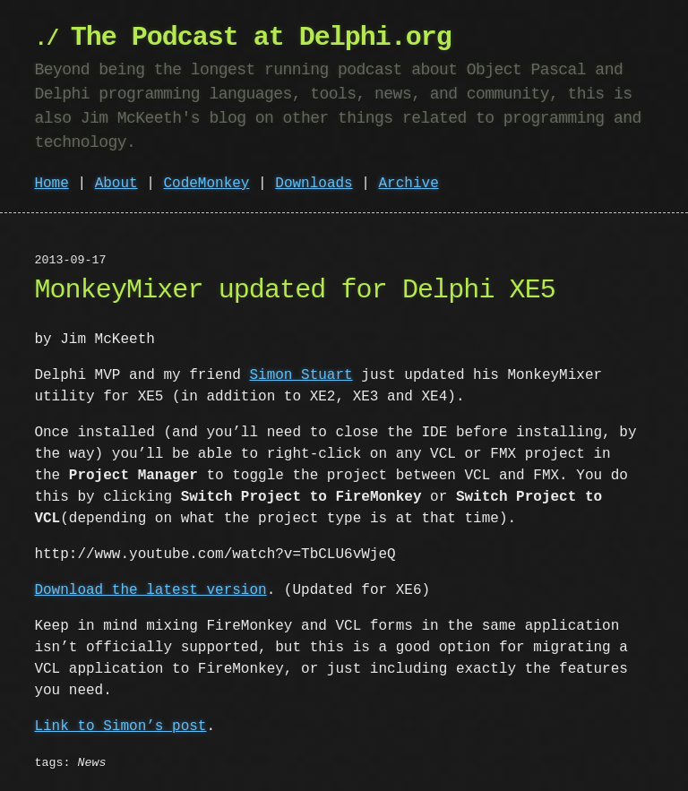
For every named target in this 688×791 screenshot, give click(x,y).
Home (51, 183)
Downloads (313, 183)
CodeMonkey (206, 183)
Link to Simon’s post (120, 726)
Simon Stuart (300, 375)
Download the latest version (150, 590)
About (116, 183)
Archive (409, 183)
